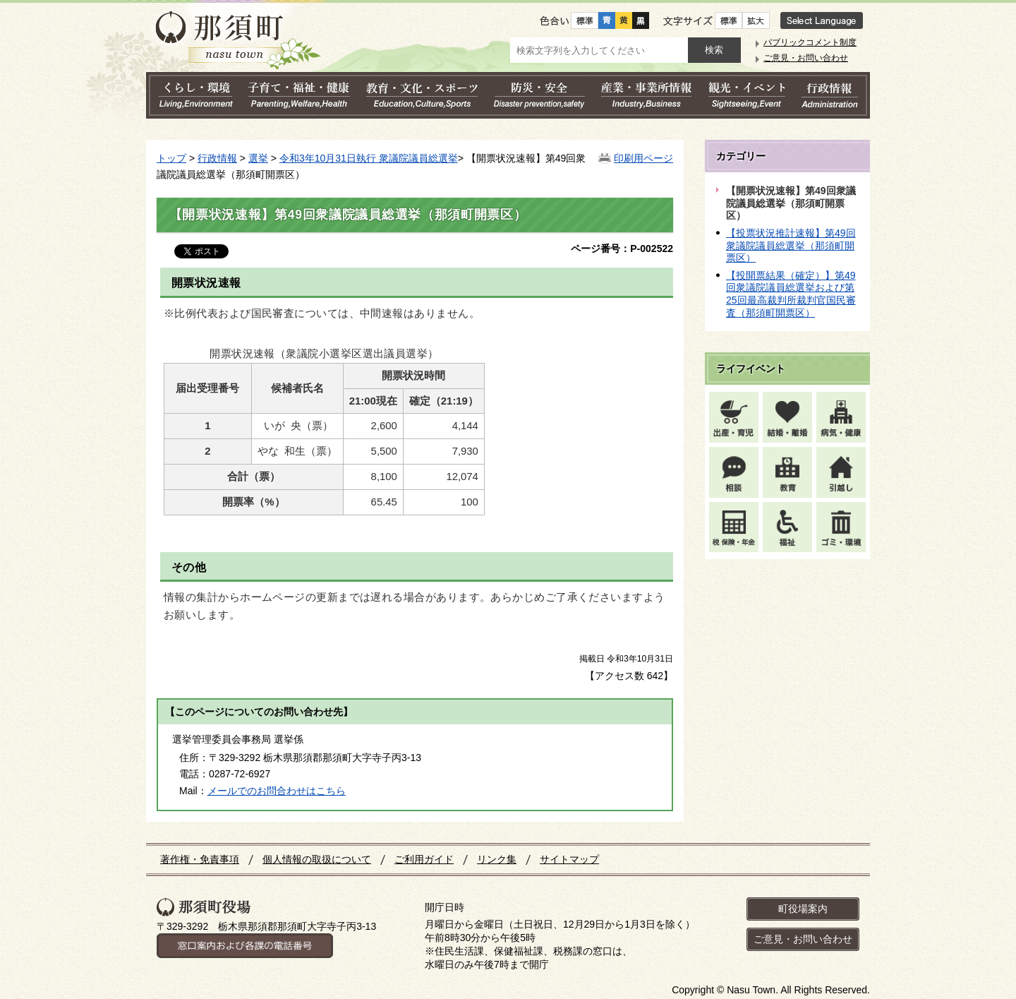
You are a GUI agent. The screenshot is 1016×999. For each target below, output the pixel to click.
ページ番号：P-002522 (622, 248)
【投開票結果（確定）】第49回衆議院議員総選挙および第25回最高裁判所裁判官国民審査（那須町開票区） (791, 294)
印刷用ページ (643, 158)
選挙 (258, 158)
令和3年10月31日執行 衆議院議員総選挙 (368, 158)
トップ (171, 158)
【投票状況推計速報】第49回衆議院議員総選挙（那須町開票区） (791, 245)
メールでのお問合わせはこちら (276, 790)
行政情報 (217, 158)
